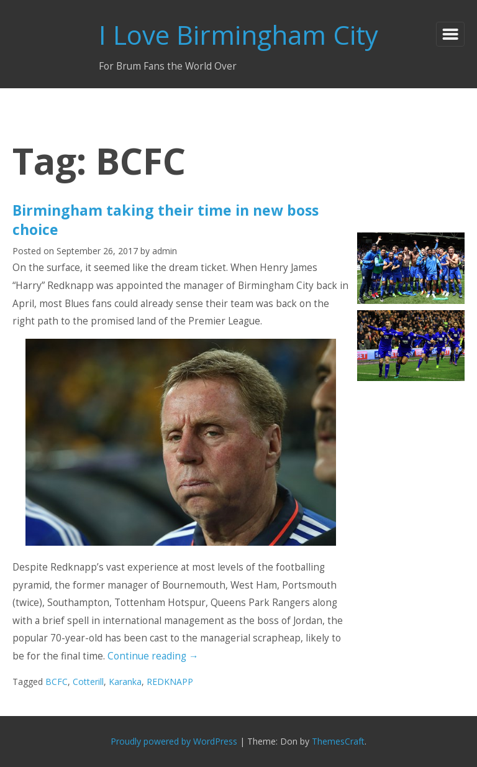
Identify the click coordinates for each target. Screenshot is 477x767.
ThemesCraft (338, 741)
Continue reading (152, 656)
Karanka (125, 681)
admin (164, 251)
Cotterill (88, 681)
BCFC (56, 681)
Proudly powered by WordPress (174, 741)
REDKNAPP (170, 681)
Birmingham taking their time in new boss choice (165, 219)
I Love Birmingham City (238, 34)
